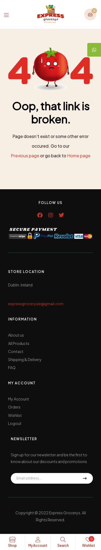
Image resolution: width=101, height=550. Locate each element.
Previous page (25, 155)
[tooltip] (94, 50)
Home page (78, 155)
